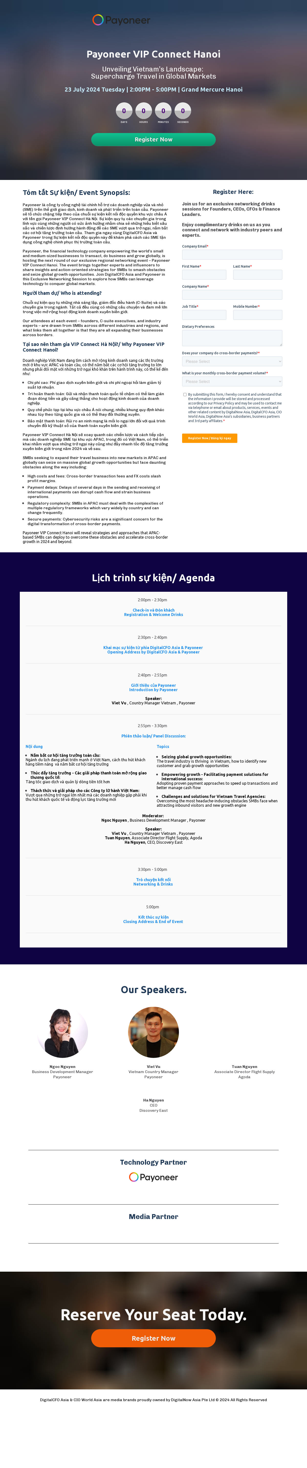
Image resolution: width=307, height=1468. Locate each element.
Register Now (154, 139)
